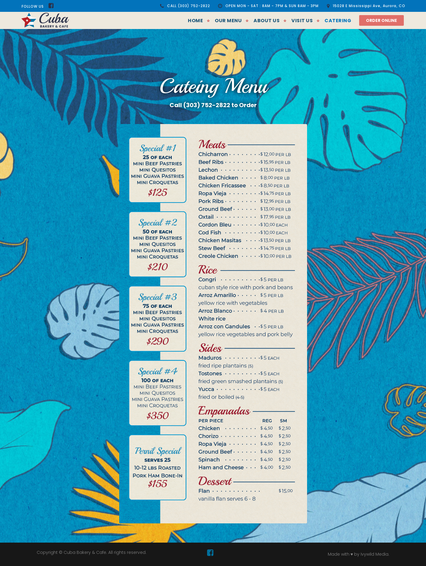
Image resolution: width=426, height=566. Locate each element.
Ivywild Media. (375, 554)
